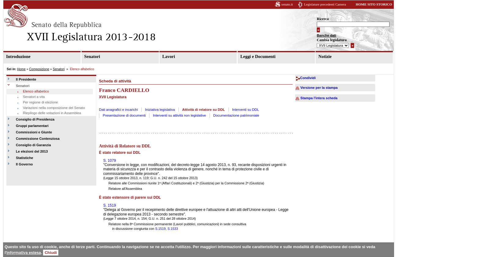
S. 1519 (109, 205)
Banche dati (326, 35)
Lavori (168, 56)
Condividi (308, 78)
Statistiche (24, 158)
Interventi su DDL (245, 109)
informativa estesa (24, 252)
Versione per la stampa (319, 87)
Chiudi (51, 252)
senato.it (287, 4)
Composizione (39, 69)
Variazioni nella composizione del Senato (54, 108)
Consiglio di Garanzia (33, 145)
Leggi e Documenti (258, 56)
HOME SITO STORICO (374, 4)
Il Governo (24, 164)
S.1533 (172, 228)
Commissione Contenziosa (38, 138)
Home (21, 69)
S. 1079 (109, 160)
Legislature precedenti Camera (325, 4)
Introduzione (18, 56)
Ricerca (323, 19)
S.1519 (160, 228)
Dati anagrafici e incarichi (118, 109)
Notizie (324, 56)
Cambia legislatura (332, 40)
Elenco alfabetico (36, 91)
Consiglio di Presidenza (35, 119)
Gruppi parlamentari (32, 126)
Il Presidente (26, 79)
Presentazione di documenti (124, 115)
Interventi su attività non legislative (179, 115)
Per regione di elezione (40, 102)
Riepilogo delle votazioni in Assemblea (52, 113)
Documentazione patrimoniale (236, 115)
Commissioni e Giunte (34, 132)
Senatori (92, 56)
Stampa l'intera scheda (318, 98)
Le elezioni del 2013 (32, 151)
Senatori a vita (34, 97)
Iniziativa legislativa (160, 109)
